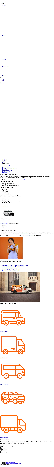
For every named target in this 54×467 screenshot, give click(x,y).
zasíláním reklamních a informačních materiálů (13, 465)
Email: (1, 447)
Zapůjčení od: (2, 448)
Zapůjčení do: (2, 450)
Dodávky (3, 75)
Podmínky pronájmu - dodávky (7, 170)
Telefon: (2, 446)
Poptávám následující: (3, 452)
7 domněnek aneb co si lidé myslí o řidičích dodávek (11, 270)
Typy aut (3, 161)
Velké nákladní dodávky (6, 166)
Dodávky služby (4, 172)
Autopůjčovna (4, 5)
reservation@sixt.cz (30, 235)
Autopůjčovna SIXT (3, 223)
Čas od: (1, 449)
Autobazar (4, 59)
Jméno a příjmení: (3, 445)
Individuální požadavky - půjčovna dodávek (9, 168)
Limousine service (5, 66)
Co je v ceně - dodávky (6, 171)
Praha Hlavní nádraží (24, 233)
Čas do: (1, 451)
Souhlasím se (8, 464)
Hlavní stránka (4, 159)
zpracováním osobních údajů (10, 464)
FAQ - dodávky (4, 169)
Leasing (3, 35)
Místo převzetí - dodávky (6, 167)
